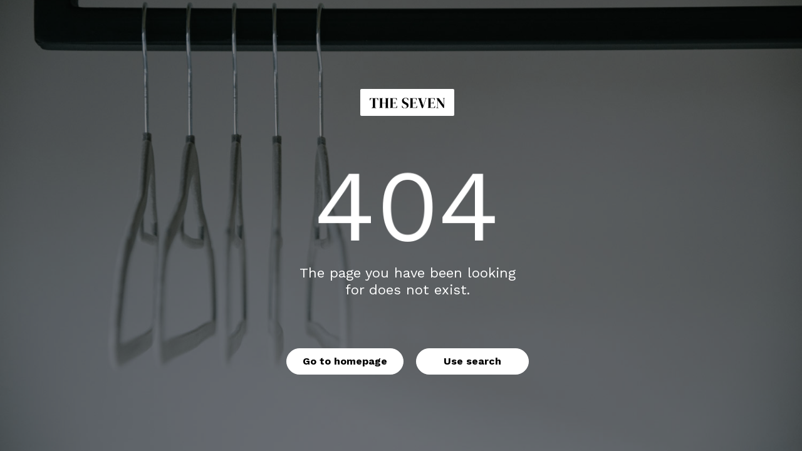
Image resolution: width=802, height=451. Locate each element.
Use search (472, 361)
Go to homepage (345, 361)
